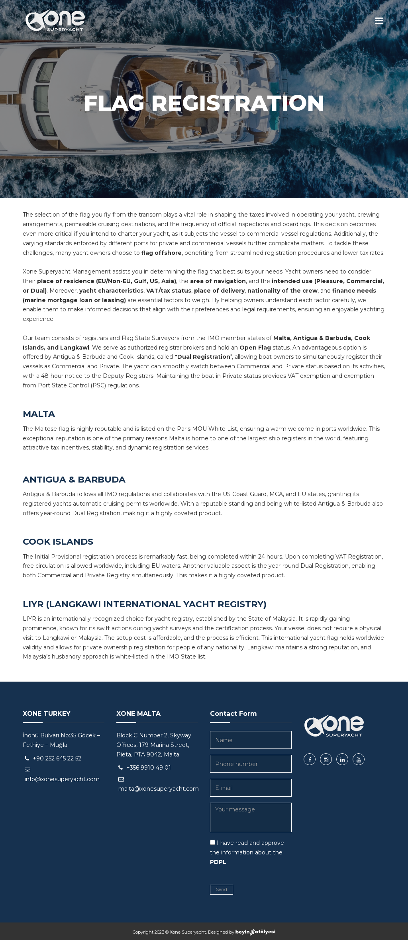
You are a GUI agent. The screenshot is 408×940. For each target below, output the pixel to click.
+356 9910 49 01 (148, 767)
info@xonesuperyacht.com (62, 779)
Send (221, 889)
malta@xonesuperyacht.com (158, 788)
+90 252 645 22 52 (57, 758)
